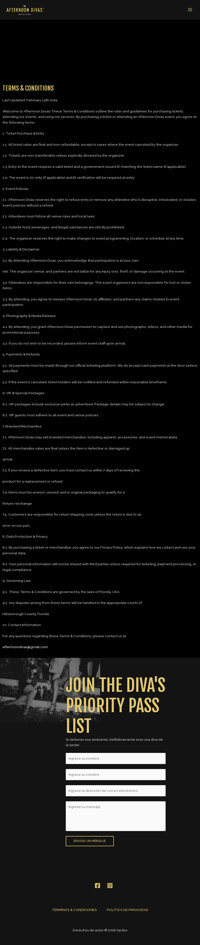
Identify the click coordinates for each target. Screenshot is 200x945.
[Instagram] (110, 884)
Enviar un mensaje (90, 839)
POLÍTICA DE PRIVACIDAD (127, 908)
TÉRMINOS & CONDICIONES (74, 908)
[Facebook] (97, 884)
